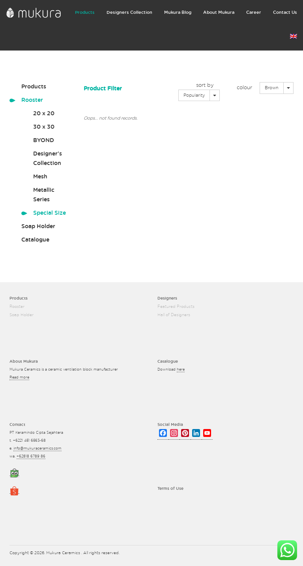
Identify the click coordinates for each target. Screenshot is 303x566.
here (181, 369)
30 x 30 (43, 127)
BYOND (43, 140)
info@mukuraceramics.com (37, 448)
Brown (272, 88)
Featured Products (176, 307)
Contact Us (285, 12)
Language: (293, 36)
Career (253, 12)
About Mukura (218, 12)
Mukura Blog (177, 12)
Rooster (32, 100)
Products (85, 12)
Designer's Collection (47, 158)
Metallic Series (43, 194)
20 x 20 (43, 113)
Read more (19, 377)
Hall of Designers (173, 315)
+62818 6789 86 (31, 456)
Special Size (49, 213)
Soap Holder (38, 226)
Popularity (194, 95)
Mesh (40, 177)
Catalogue (35, 240)
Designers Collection (129, 12)
